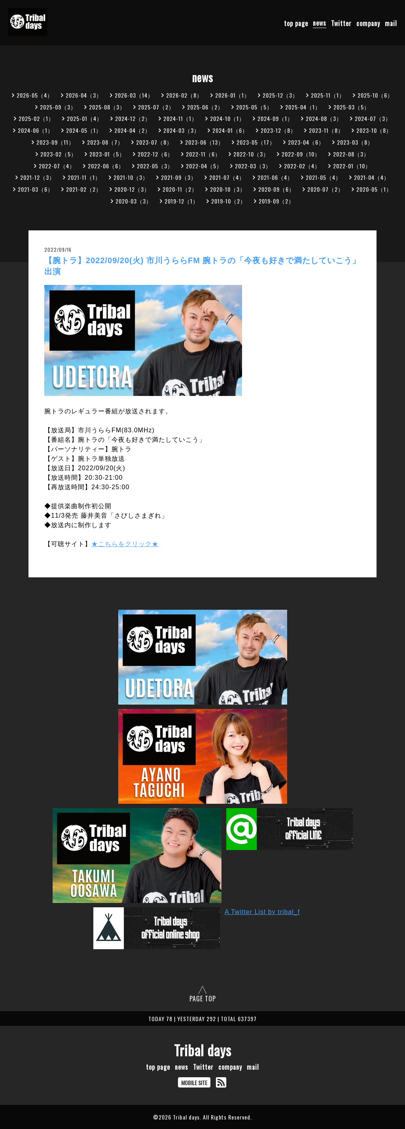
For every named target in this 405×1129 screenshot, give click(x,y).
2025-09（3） (58, 107)
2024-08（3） (324, 118)
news (319, 23)
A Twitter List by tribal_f (262, 911)
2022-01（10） (352, 166)
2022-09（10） (301, 154)
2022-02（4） (302, 166)
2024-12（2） (133, 118)
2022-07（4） (57, 166)
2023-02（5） (58, 154)
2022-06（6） (106, 166)
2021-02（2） (84, 189)
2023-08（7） (105, 142)
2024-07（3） (373, 118)
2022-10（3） (251, 154)
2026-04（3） (84, 95)
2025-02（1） (36, 118)
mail (391, 23)
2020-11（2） (180, 189)
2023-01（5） (107, 154)
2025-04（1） (303, 107)
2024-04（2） (132, 130)
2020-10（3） (228, 189)
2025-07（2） (156, 107)
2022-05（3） (155, 166)
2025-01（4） (84, 118)
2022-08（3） (351, 154)
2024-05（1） (84, 130)
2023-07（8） (154, 142)
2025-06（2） (205, 107)
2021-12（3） (37, 177)
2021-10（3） (131, 177)
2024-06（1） (35, 130)
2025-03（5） (351, 107)
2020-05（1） (374, 189)
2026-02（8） (184, 95)
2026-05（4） (35, 95)
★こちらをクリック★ (125, 544)
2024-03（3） (181, 130)
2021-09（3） (179, 177)
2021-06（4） (275, 177)
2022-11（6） (203, 154)
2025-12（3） (280, 95)
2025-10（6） (375, 95)
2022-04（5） (204, 166)
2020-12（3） (132, 189)
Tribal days (202, 1050)
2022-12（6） (155, 154)
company (368, 23)
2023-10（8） (374, 130)
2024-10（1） (227, 118)
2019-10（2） (228, 201)
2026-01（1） (232, 95)
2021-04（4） (372, 177)
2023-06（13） (204, 142)
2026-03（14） (134, 95)
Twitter (341, 23)
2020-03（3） (133, 201)
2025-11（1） (328, 95)
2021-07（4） (227, 177)
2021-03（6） (35, 189)
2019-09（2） (276, 201)
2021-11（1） (84, 177)
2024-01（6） (230, 130)
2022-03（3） (253, 166)
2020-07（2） (325, 189)
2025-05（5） (254, 107)
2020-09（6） (276, 189)
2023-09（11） (55, 142)
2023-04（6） (306, 142)
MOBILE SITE (194, 1082)
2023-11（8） (326, 130)
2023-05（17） (256, 142)
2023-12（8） (278, 130)
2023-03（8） (355, 142)
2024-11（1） (180, 118)
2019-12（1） (182, 201)
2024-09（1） (275, 118)
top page (296, 23)
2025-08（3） (107, 107)
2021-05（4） (323, 177)
